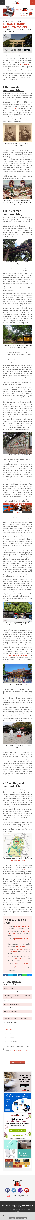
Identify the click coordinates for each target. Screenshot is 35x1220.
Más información (21, 1218)
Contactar (5, 1205)
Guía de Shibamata (9, 1001)
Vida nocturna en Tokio (10, 1022)
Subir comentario (17, 1062)
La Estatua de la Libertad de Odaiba (14, 1015)
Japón (27, 926)
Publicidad (13, 1205)
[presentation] (17, 1056)
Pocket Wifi (14, 951)
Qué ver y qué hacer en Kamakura (13, 992)
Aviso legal (12, 1050)
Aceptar (12, 1218)
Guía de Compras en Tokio (11, 1004)
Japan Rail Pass (20, 946)
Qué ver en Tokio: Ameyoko (11, 1008)
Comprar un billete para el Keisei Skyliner (15, 1018)
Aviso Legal (21, 1205)
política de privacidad (23, 1050)
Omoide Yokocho (8, 988)
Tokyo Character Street (10, 1011)
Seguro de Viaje (15, 959)
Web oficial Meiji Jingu (17, 860)
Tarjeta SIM (19, 949)
